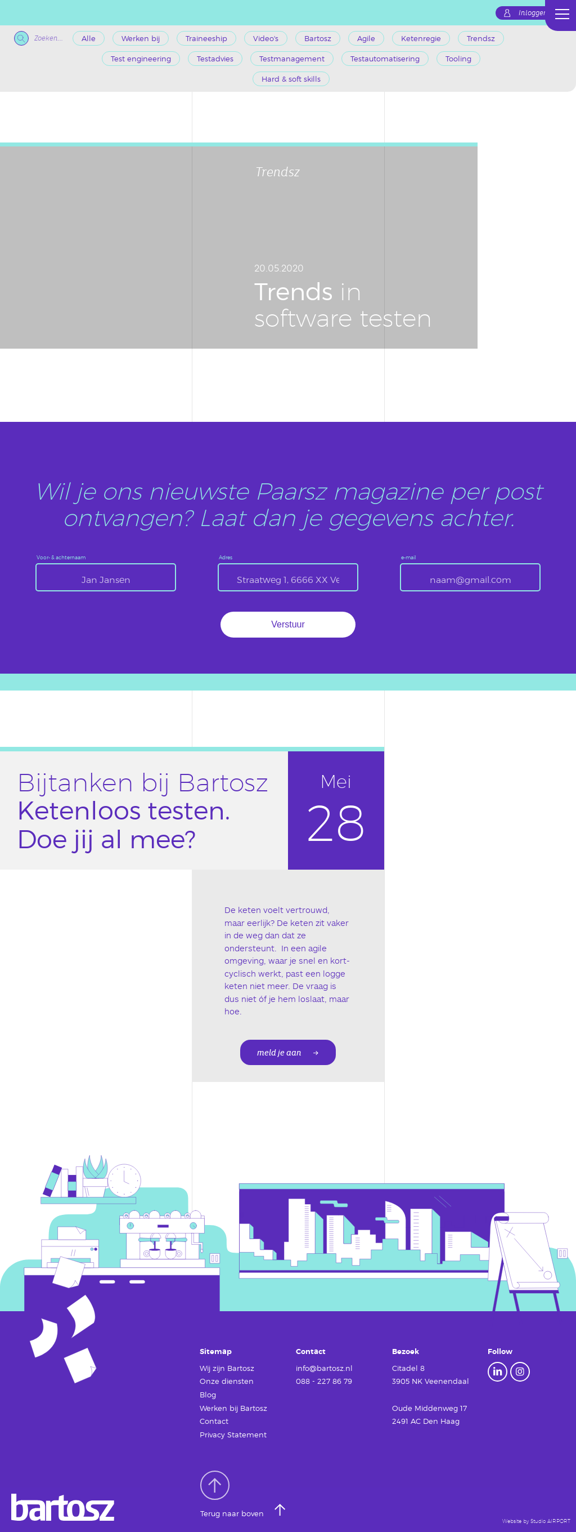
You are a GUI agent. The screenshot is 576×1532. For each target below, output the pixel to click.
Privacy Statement (233, 1434)
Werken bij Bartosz (233, 1408)
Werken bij (141, 38)
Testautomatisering (385, 58)
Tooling (458, 58)
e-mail (408, 557)
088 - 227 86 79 (324, 1381)
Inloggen (533, 12)
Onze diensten (227, 1381)
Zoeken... (38, 38)
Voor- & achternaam (61, 557)
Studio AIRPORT (550, 1521)
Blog (208, 1394)
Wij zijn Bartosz (227, 1368)
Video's (265, 38)
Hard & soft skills (291, 78)
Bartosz (317, 38)
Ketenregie (421, 38)
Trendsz (481, 38)
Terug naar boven (233, 1494)
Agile (366, 38)
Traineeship (206, 38)
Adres (225, 557)
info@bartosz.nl (324, 1368)
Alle (89, 38)
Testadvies (215, 58)
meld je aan (279, 1053)
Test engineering (141, 58)
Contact (214, 1421)
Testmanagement (292, 58)
